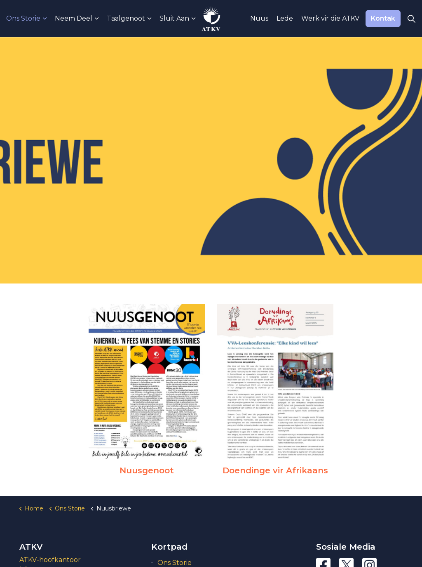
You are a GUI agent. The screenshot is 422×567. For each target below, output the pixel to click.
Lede (285, 18)
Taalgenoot (126, 18)
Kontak (383, 18)
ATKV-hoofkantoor (50, 560)
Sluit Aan (174, 18)
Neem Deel (73, 18)
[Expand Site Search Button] (411, 18)
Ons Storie (23, 18)
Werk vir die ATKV (330, 18)
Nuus (259, 18)
